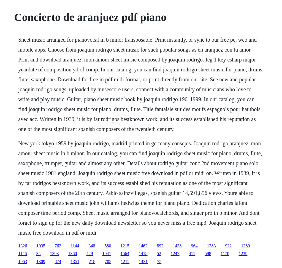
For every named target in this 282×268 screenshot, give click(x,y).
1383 (211, 245)
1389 (245, 245)
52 (159, 253)
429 (89, 253)
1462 (143, 245)
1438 (177, 245)
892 (160, 245)
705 (108, 261)
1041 (106, 253)
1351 (74, 261)
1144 (74, 245)
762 (58, 245)
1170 (225, 253)
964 (194, 245)
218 (92, 261)
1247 (175, 253)
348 (92, 245)
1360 (72, 253)
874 (58, 261)
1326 (22, 245)
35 (38, 253)
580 (108, 245)
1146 (22, 253)
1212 (125, 261)
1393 (54, 253)
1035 (40, 245)
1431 (143, 261)
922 (228, 245)
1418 (143, 253)
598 (208, 253)
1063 (22, 261)
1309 (40, 261)
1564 (125, 253)
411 (192, 253)
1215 (125, 245)
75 (159, 261)
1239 (242, 253)
